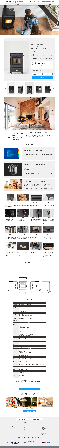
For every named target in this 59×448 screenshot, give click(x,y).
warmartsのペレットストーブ (11, 427)
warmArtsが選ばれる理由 (10, 426)
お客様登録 (29, 437)
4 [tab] (28, 408)
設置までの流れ (43, 426)
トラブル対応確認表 (43, 428)
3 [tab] (27, 408)
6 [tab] (31, 408)
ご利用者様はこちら (45, 1)
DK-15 (26, 426)
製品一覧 (25, 422)
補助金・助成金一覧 (43, 433)
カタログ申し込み (43, 430)
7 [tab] (32, 408)
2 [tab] (26, 408)
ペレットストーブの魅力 (10, 425)
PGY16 (25, 430)
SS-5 (24, 427)
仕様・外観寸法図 (36, 74)
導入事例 (42, 434)
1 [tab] (25, 408)
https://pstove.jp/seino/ (40, 381)
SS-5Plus (25, 428)
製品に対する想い (9, 428)
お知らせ (36, 1)
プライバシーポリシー (24, 437)
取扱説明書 (47, 74)
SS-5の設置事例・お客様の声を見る (29, 411)
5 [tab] (30, 408)
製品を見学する (41, 77)
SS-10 (24, 429)
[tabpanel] (14, 402)
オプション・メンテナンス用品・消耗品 (29, 433)
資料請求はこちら (20, 1)
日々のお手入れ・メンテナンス (45, 427)
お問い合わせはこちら (36, 419)
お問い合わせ (51, 1)
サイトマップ (40, 437)
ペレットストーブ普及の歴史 (10, 431)
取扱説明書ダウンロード (44, 429)
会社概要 (31, 1)
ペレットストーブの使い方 (44, 423)
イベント (40, 1)
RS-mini (25, 423)
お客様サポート (43, 422)
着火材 (25, 434)
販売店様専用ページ (34, 437)
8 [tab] (33, 408)
